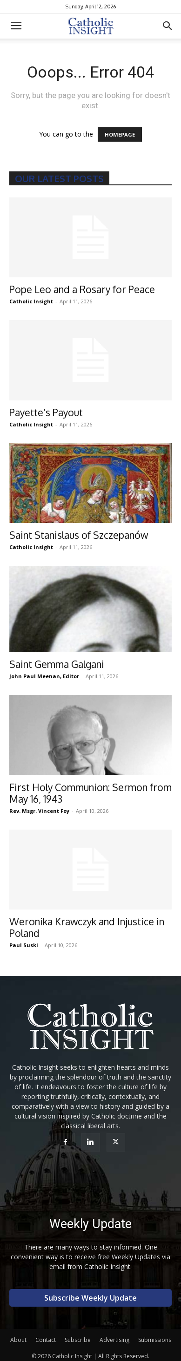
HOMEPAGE (120, 134)
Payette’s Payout (46, 412)
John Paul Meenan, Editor (44, 676)
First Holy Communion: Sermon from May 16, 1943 (90, 793)
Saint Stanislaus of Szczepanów (78, 535)
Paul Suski (23, 945)
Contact (45, 1340)
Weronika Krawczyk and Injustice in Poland (86, 927)
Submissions (154, 1340)
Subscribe (78, 1340)
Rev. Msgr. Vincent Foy (39, 810)
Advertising (114, 1340)
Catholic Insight (31, 301)
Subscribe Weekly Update (90, 1298)
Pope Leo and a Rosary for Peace (82, 289)
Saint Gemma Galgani (56, 664)
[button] (16, 26)
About (18, 1340)
